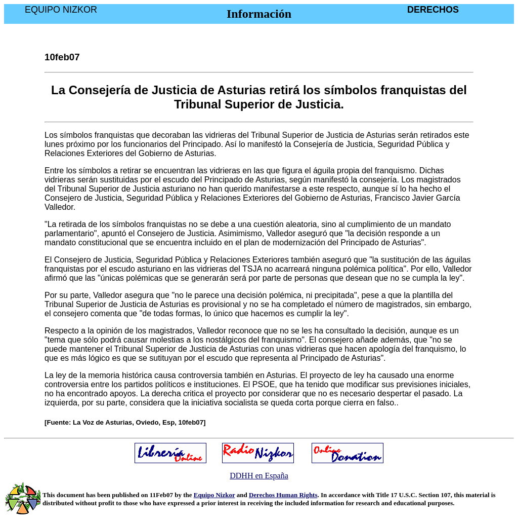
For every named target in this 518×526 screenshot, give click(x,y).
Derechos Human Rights (283, 495)
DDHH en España (259, 475)
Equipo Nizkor (214, 495)
